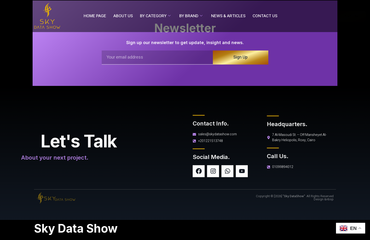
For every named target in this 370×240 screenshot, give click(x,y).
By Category (155, 16)
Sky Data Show (76, 228)
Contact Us (265, 16)
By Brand (190, 16)
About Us (123, 16)
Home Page (95, 16)
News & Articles (228, 16)
